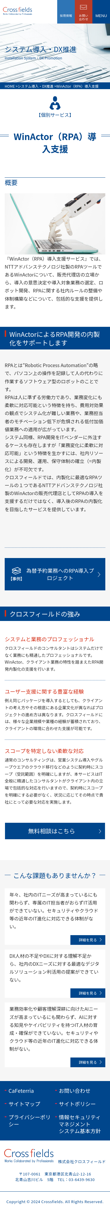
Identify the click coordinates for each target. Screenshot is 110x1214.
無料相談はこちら (51, 831)
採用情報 (66, 15)
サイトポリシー (77, 1104)
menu (101, 16)
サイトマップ (24, 1104)
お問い (83, 17)
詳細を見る (88, 939)
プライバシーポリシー (30, 1120)
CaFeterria (21, 1090)
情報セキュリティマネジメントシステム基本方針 (80, 1124)
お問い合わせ (75, 1090)
